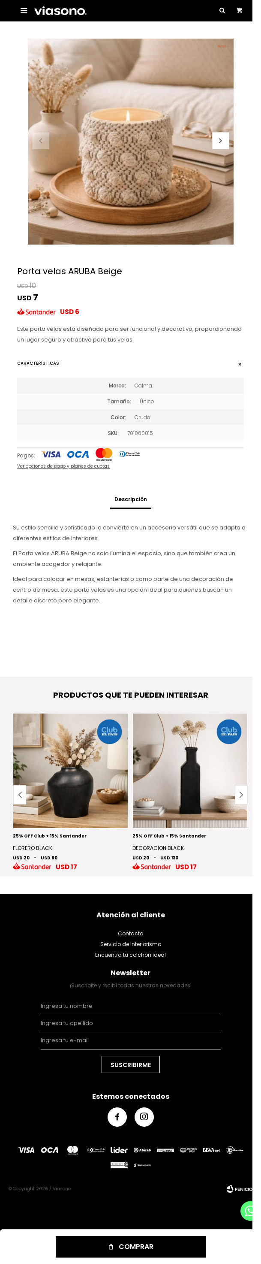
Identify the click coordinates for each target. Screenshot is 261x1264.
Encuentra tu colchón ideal (130, 955)
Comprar (136, 1247)
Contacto (130, 933)
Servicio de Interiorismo (130, 944)
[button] (220, 140)
